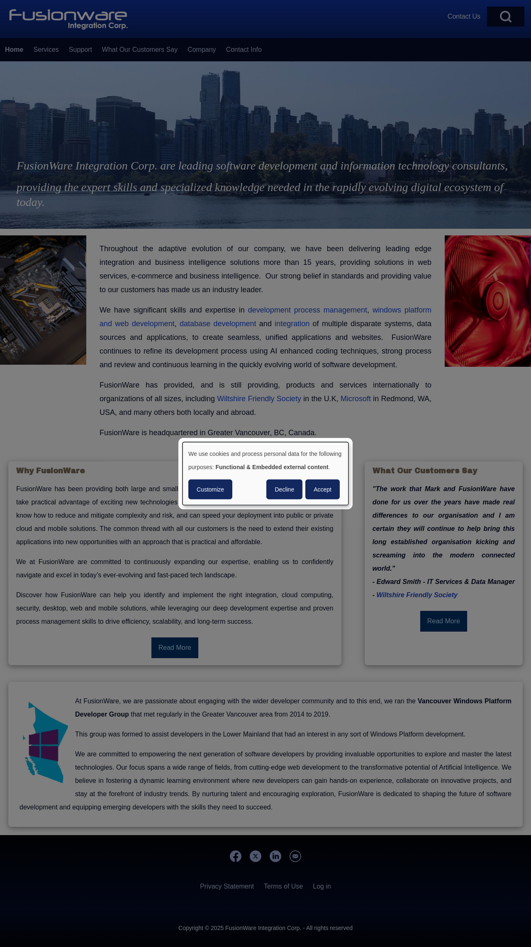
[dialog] (265, 473)
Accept (322, 489)
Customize (210, 489)
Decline (284, 489)
